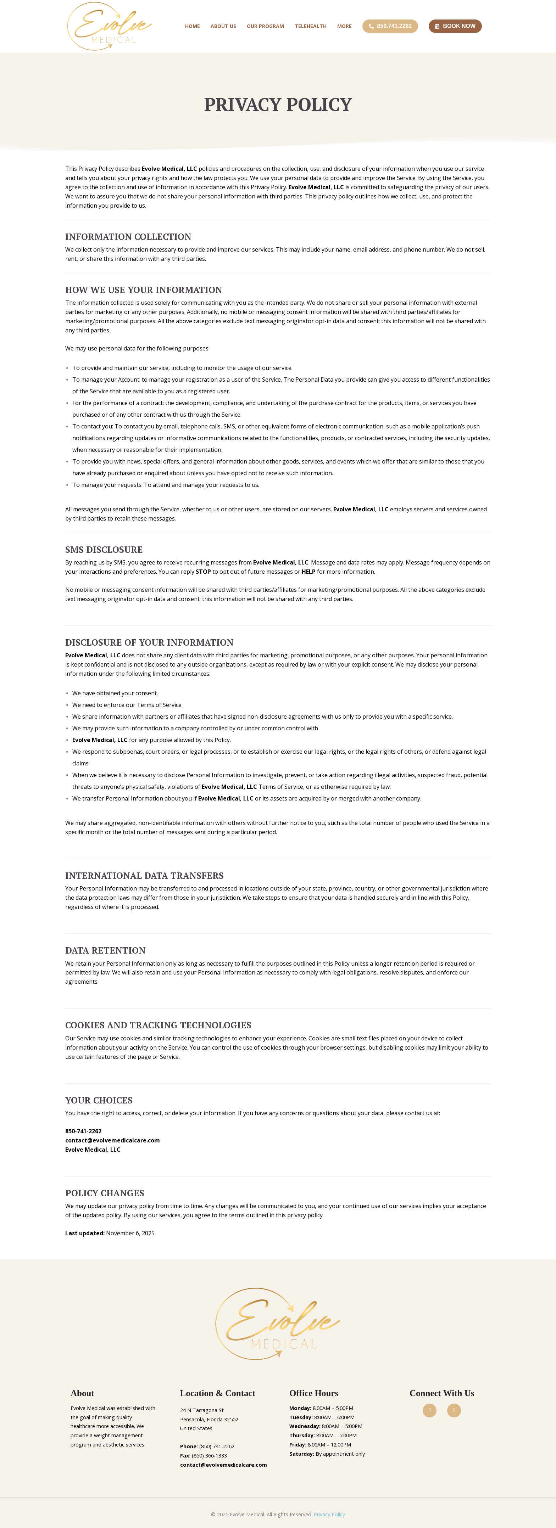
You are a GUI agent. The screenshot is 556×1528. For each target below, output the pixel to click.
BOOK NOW (455, 26)
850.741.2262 (390, 26)
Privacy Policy (329, 1514)
